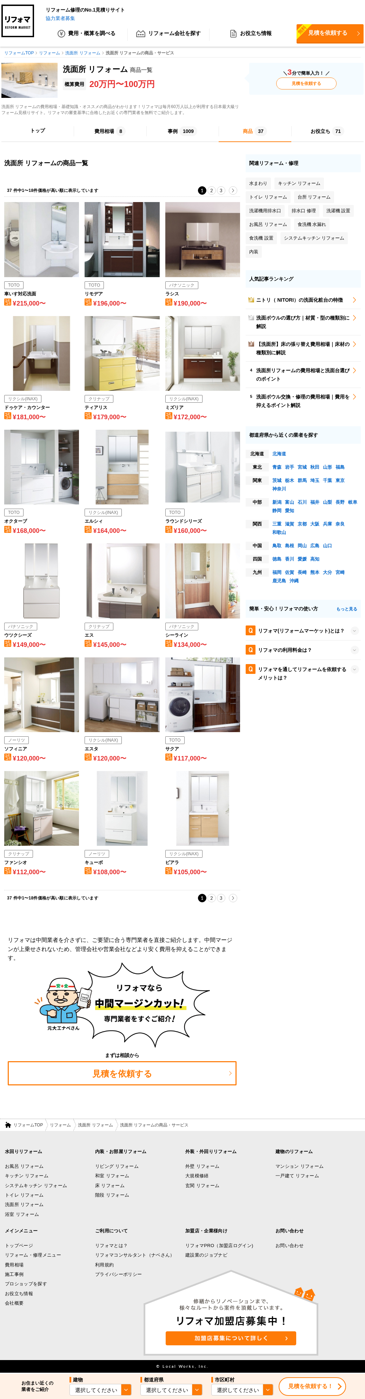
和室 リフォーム (112, 1176)
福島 (340, 467)
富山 (289, 502)
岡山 (302, 546)
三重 (276, 524)
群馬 (302, 480)
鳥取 (276, 546)
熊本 (314, 572)
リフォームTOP (28, 1125)
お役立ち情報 (250, 35)
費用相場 (14, 1265)
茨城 (276, 480)
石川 (302, 502)
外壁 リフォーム (202, 1166)
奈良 (340, 524)
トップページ (19, 1246)
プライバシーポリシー (118, 1274)
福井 (314, 502)
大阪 (314, 524)
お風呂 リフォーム (24, 1166)
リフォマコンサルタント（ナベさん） (135, 1255)
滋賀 (289, 524)
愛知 (289, 511)
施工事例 (14, 1274)
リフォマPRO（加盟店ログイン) (219, 1246)
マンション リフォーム (300, 1166)
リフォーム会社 (168, 35)
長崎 (302, 572)
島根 (289, 546)
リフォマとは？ (111, 1246)
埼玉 (314, 480)
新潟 (276, 502)
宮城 (302, 467)
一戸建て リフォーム (297, 1176)
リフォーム (60, 1125)
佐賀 (289, 572)
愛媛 (302, 559)
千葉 (327, 480)
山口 (327, 546)
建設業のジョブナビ (206, 1255)
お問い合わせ (290, 1246)
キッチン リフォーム (26, 1176)
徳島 (276, 559)
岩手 (289, 467)
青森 (276, 467)
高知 (314, 559)
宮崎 (340, 572)
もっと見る (346, 609)
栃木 (289, 480)
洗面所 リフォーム (95, 1125)
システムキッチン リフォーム (36, 1186)
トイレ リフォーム (24, 1195)
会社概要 (14, 1303)
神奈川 (279, 489)
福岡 (276, 572)
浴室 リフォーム (22, 1214)
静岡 (276, 511)
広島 (314, 546)
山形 (327, 467)
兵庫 (327, 524)
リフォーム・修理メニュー (33, 1255)
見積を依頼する (322, 33)
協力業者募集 (60, 18)
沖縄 (294, 581)
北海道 (279, 454)
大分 (327, 572)
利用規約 (104, 1265)
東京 (340, 480)
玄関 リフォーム (202, 1186)
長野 (340, 502)
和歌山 (279, 532)
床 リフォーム (110, 1186)
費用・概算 (86, 35)
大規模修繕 (197, 1176)
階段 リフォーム (112, 1195)
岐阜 (352, 502)
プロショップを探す (26, 1284)
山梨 (327, 502)
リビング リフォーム (117, 1166)
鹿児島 (279, 581)
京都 (302, 524)
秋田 (314, 467)
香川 (289, 559)
